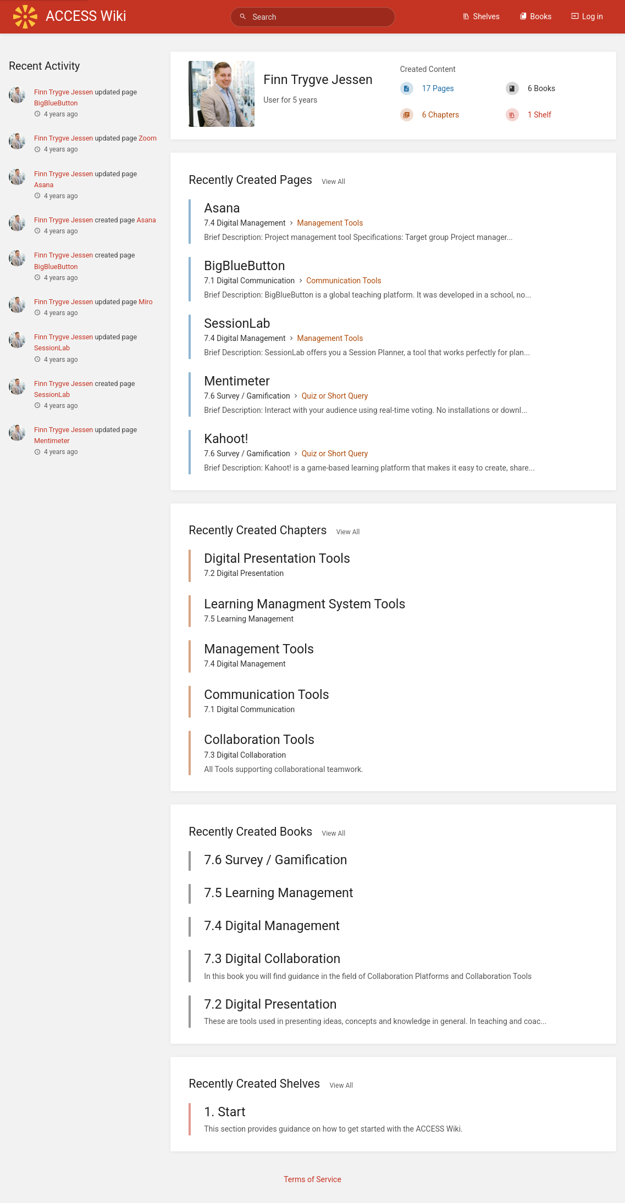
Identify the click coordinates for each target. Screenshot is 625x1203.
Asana (43, 185)
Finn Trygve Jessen (63, 92)
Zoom (148, 138)
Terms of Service (312, 1179)
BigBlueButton (56, 103)
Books (535, 16)
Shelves (481, 16)
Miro (145, 302)
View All (333, 182)
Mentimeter (52, 441)
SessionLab (52, 348)
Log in (587, 16)
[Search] (244, 16)
